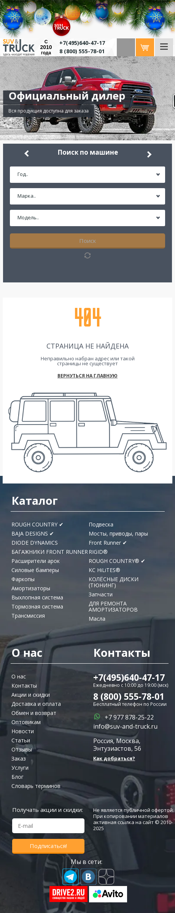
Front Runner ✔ (108, 542)
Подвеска (101, 524)
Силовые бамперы (35, 570)
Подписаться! (48, 846)
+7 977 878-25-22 (129, 717)
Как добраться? (114, 758)
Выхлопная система (37, 597)
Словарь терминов (35, 785)
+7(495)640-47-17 (129, 677)
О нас (18, 676)
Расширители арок (35, 560)
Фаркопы (23, 579)
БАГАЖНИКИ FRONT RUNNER (49, 551)
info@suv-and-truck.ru (125, 726)
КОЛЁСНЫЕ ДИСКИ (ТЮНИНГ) (113, 582)
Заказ (18, 758)
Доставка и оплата (36, 703)
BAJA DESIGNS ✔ (32, 533)
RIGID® (98, 551)
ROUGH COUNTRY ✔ (37, 524)
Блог (17, 776)
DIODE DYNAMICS (34, 542)
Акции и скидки (30, 694)
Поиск (87, 240)
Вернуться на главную (87, 376)
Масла (97, 618)
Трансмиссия (28, 615)
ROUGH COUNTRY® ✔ (117, 560)
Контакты (24, 685)
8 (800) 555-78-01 (82, 51)
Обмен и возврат (33, 712)
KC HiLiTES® (104, 570)
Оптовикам (26, 722)
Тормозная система (37, 606)
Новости (22, 731)
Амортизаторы (30, 588)
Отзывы (21, 749)
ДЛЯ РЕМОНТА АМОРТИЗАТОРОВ (113, 606)
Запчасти (101, 594)
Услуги (20, 767)
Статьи (20, 740)
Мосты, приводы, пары (118, 533)
